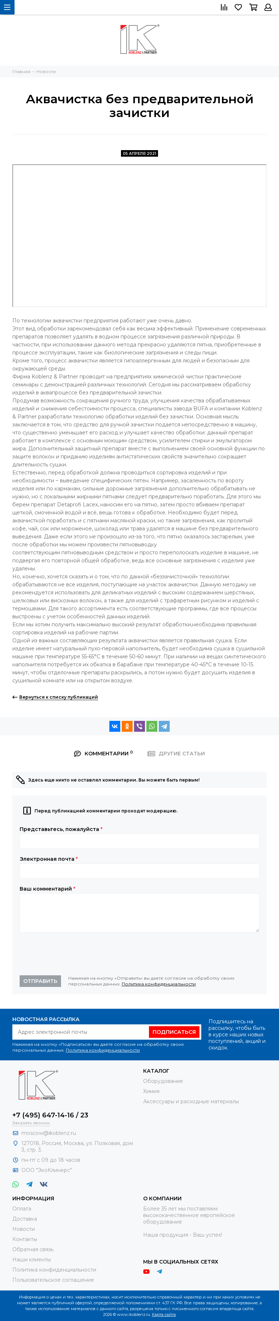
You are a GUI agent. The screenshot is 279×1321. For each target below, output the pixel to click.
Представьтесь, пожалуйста (61, 829)
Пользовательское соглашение (53, 1280)
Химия (151, 1091)
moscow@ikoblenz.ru (48, 1133)
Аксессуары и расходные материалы (191, 1101)
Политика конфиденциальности (159, 984)
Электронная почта (49, 859)
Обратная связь (32, 1249)
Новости (23, 1229)
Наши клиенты (31, 1259)
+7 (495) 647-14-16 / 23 (50, 1115)
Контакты (24, 1239)
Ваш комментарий (47, 889)
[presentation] (75, 954)
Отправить (40, 981)
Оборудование (163, 1081)
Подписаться (174, 1032)
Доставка (24, 1219)
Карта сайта (164, 1314)
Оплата (21, 1208)
